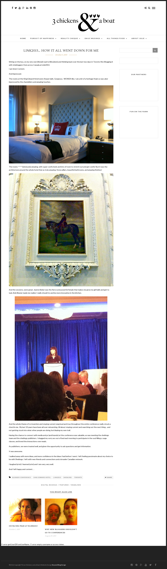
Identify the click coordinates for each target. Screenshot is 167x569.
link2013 (57, 477)
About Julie (138, 38)
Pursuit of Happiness (42, 38)
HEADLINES (76, 485)
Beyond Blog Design (59, 565)
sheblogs (68, 477)
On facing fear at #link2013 (23, 526)
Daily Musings (92, 38)
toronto (78, 477)
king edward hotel (42, 477)
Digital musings (49, 485)
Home (23, 38)
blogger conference (21, 477)
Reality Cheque (69, 38)
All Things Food (116, 38)
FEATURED (64, 485)
